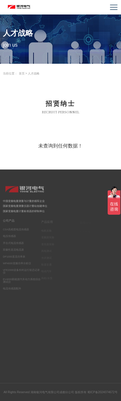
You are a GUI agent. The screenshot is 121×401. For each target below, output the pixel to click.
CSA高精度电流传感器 (16, 230)
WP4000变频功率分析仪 (17, 264)
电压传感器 (9, 237)
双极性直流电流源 (13, 250)
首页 (22, 73)
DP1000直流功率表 (14, 257)
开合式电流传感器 (13, 244)
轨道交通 (46, 265)
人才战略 (33, 73)
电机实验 (46, 231)
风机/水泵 (46, 279)
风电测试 (46, 251)
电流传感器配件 (12, 289)
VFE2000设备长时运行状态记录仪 (21, 272)
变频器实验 (47, 238)
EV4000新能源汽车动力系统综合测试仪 (22, 282)
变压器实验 (47, 245)
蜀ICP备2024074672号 (102, 392)
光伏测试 (46, 258)
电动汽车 (46, 272)
